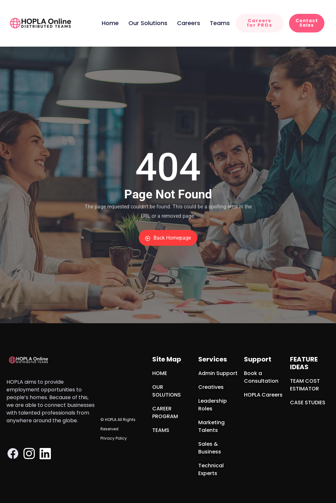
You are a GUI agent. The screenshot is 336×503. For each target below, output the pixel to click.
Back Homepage (168, 238)
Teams (220, 23)
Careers (188, 23)
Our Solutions (147, 23)
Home (110, 23)
